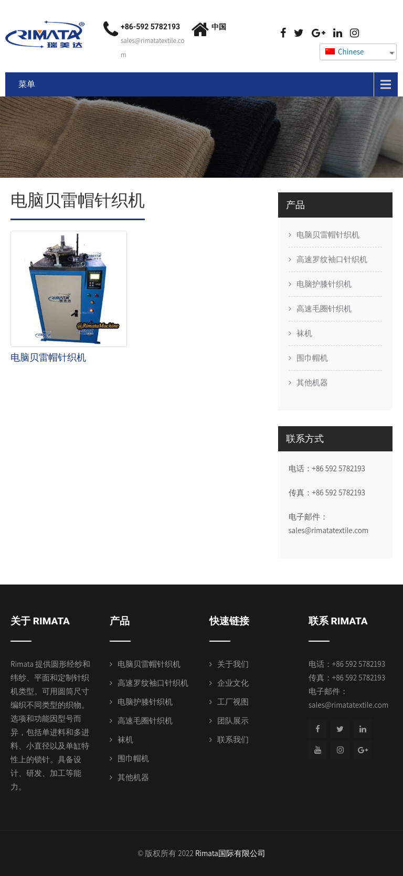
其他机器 (312, 382)
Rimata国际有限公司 (230, 853)
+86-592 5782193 (150, 27)
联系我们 (233, 739)
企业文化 (233, 683)
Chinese (344, 52)
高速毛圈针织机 (324, 308)
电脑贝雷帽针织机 (48, 357)
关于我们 (233, 664)
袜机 (304, 333)
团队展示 (233, 721)
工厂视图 (233, 702)
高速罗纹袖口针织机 (331, 259)
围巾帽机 (312, 358)
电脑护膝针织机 (324, 284)
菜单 (26, 84)
